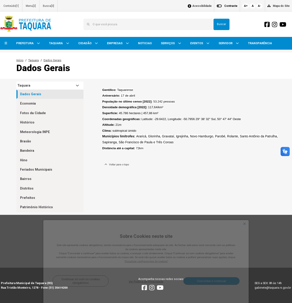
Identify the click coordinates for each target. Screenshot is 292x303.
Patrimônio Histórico (36, 207)
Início (19, 60)
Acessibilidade (202, 6)
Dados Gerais (52, 60)
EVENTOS (197, 43)
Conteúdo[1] (11, 6)
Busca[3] (48, 6)
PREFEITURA (25, 43)
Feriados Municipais (36, 170)
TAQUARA (56, 43)
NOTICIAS (145, 43)
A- (259, 6)
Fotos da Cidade (33, 113)
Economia (28, 103)
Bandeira (27, 151)
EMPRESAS (115, 43)
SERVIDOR (226, 43)
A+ (246, 6)
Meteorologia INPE (35, 132)
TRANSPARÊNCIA (260, 43)
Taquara (33, 60)
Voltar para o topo (116, 164)
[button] (6, 43)
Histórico (27, 122)
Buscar (221, 24)
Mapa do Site (281, 6)
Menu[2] (31, 6)
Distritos (27, 188)
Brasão (25, 141)
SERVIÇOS (168, 43)
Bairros (25, 179)
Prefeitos (27, 198)
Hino (23, 160)
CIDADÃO (85, 43)
